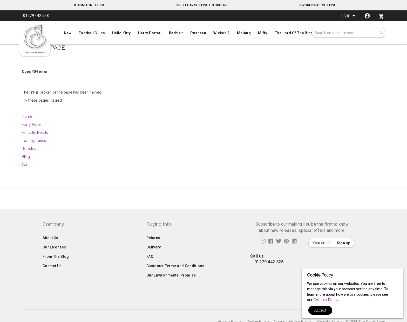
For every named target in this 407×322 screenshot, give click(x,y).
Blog (26, 157)
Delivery (153, 250)
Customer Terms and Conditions (175, 269)
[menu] (203, 31)
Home (27, 116)
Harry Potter (32, 124)
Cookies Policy (325, 300)
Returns (153, 241)
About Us (50, 241)
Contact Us (52, 269)
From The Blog (56, 259)
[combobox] (348, 33)
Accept (320, 310)
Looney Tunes (34, 141)
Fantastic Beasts (35, 132)
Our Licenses (54, 250)
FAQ (149, 259)
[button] (347, 16)
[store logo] (35, 39)
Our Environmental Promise (171, 278)
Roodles (29, 149)
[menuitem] (203, 32)
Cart (25, 165)
